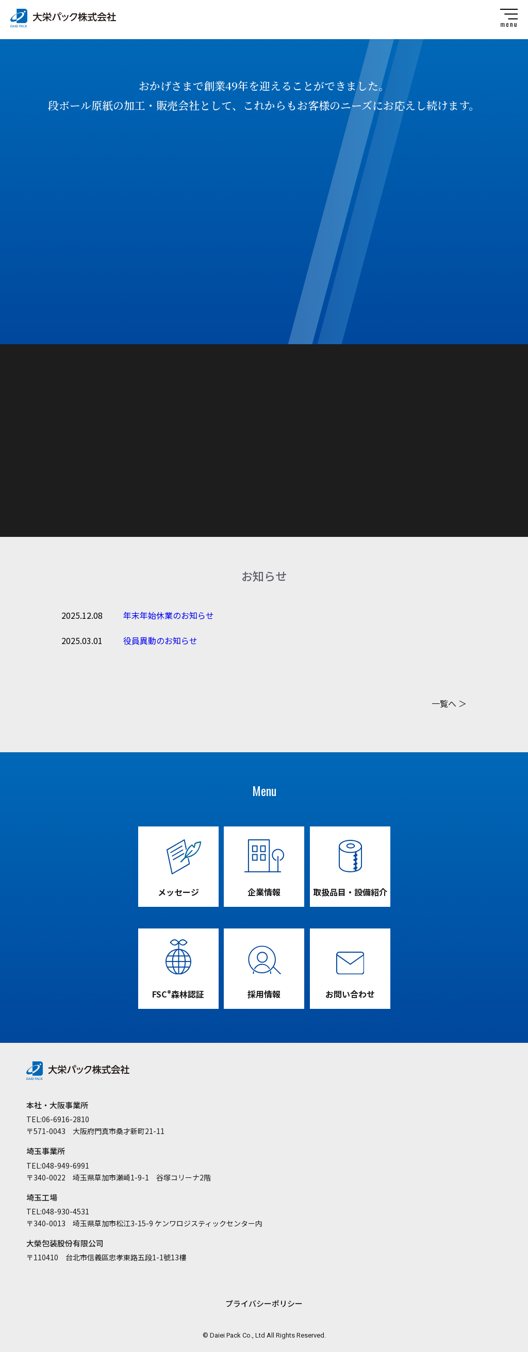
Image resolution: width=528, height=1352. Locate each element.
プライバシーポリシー (264, 1303)
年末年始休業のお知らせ (168, 615)
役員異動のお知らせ (160, 640)
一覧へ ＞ (449, 703)
